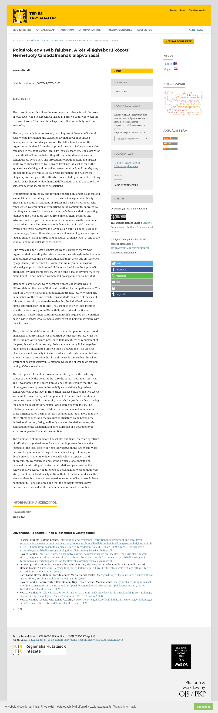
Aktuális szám (45, 29)
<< (14, 609)
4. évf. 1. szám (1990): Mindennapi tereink (67, 40)
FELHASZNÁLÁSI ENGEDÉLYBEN (130, 248)
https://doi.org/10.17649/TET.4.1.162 (40, 83)
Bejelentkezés (197, 10)
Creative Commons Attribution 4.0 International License (132, 227)
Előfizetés (144, 29)
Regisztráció (177, 10)
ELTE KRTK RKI (22, 29)
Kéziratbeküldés (120, 29)
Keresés (196, 29)
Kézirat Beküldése (179, 41)
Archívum (67, 29)
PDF (118, 71)
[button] (132, 263)
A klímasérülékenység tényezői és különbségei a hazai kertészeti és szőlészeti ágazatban (90, 568)
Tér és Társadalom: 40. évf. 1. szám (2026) (63, 603)
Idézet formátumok (128, 138)
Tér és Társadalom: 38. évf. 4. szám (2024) (61, 578)
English (170, 64)
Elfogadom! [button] (204, 706)
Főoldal (18, 40)
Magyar (170, 69)
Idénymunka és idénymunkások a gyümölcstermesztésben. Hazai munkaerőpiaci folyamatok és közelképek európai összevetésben (86, 583)
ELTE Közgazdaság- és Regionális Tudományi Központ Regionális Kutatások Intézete (73, 639)
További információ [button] (124, 706)
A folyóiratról (90, 29)
